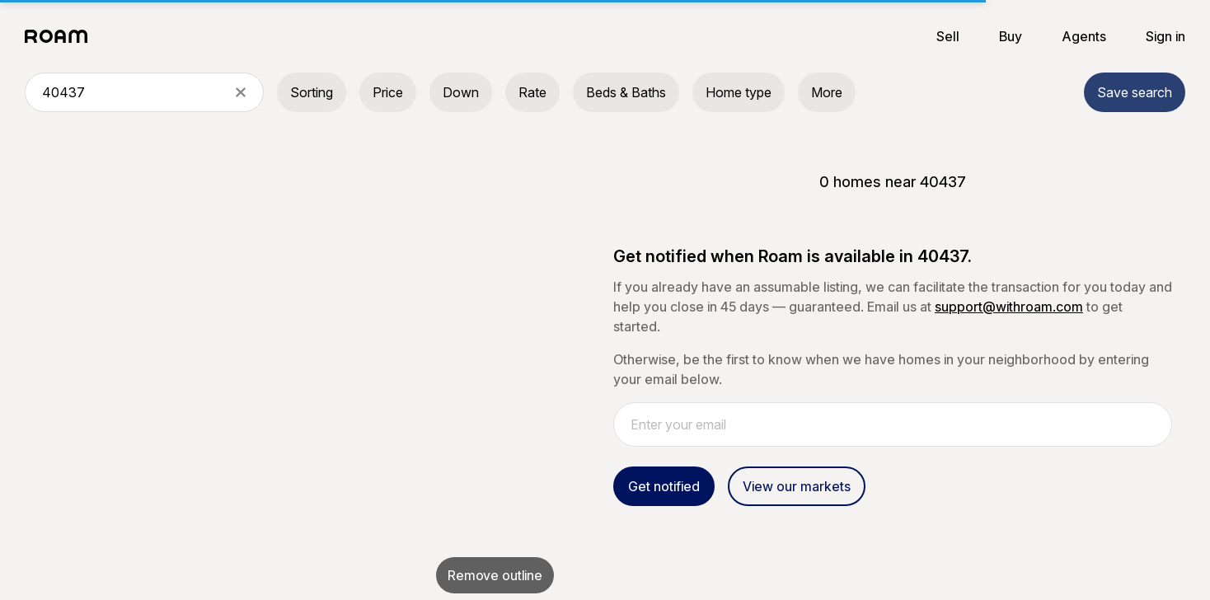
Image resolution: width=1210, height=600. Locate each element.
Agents (1084, 36)
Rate (532, 92)
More (826, 92)
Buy (1010, 36)
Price (388, 92)
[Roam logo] (61, 36)
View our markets (797, 486)
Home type (738, 92)
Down (461, 92)
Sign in (1165, 36)
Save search (1134, 92)
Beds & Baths (626, 92)
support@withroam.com (1009, 306)
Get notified (664, 486)
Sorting (311, 92)
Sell (947, 36)
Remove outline (495, 575)
